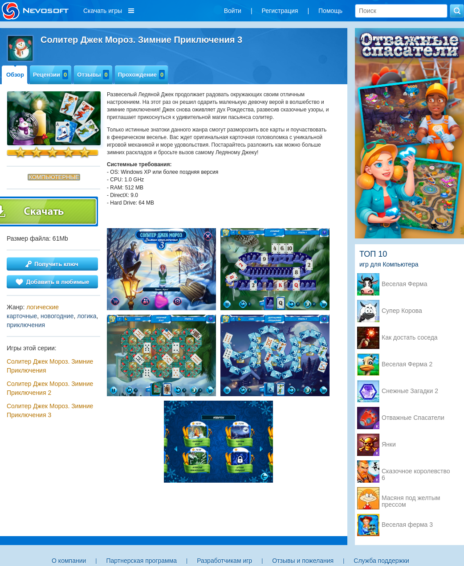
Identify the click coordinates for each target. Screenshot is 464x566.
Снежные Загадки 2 (410, 391)
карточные (22, 316)
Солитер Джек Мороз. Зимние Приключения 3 (50, 410)
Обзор (15, 74)
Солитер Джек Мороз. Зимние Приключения (50, 366)
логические (42, 307)
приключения (26, 324)
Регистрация (280, 10)
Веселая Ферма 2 (407, 364)
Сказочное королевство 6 (416, 472)
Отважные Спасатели (413, 417)
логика (86, 316)
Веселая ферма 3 (407, 524)
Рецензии (50, 74)
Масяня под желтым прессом (411, 499)
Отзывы (93, 74)
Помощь (330, 10)
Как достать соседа (410, 337)
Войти (232, 10)
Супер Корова (402, 311)
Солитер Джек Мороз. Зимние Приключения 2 (50, 388)
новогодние (57, 316)
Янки (389, 444)
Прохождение (141, 74)
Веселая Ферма (404, 284)
